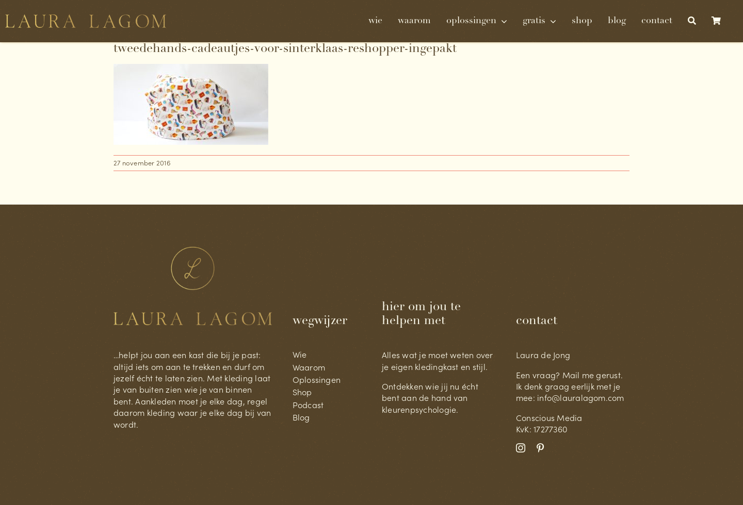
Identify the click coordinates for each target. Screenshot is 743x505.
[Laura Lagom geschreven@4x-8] (86, 18)
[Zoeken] (692, 21)
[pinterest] (540, 447)
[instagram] (520, 447)
